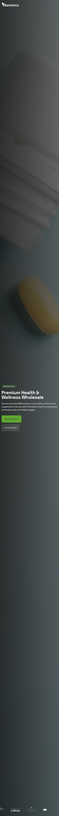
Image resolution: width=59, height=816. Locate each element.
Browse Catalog (10, 428)
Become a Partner (11, 419)
